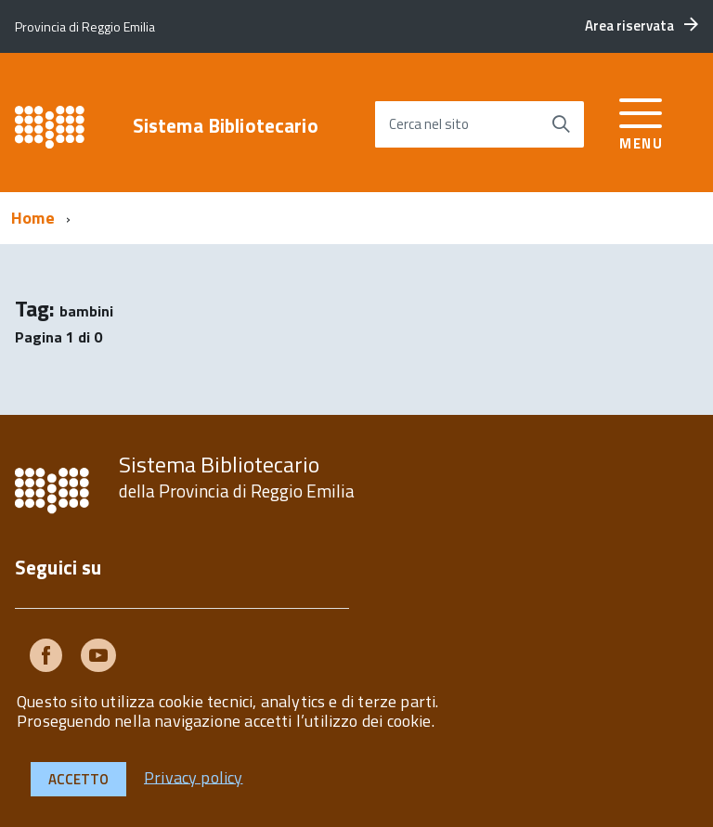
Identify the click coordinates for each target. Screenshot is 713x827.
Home (33, 217)
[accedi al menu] (641, 121)
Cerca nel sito (429, 124)
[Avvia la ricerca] (561, 124)
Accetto (78, 779)
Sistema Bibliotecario (225, 126)
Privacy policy (193, 776)
